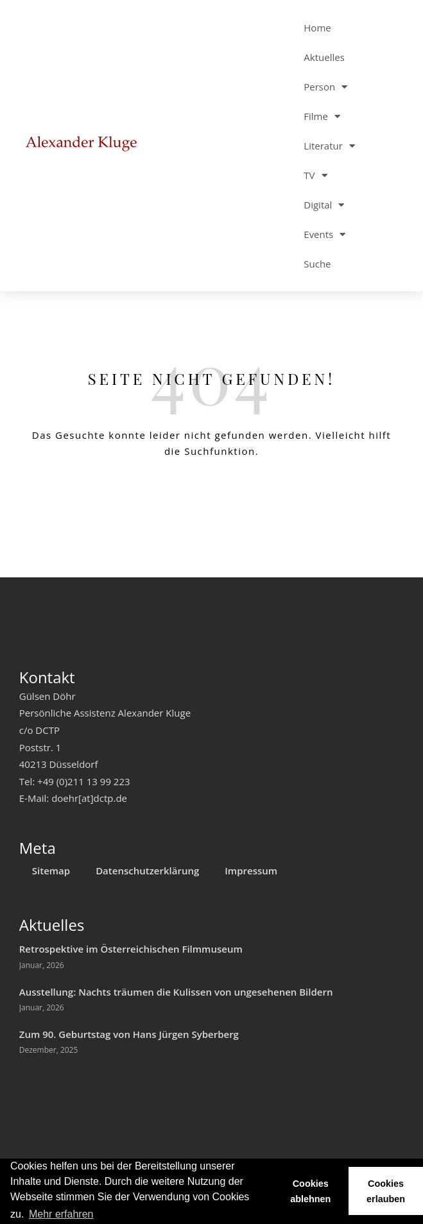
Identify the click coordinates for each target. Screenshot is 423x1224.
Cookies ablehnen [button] (310, 1191)
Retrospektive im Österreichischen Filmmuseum (131, 948)
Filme (322, 116)
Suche (317, 263)
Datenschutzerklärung (147, 870)
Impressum (251, 870)
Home (317, 27)
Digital (324, 205)
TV (315, 175)
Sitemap (51, 870)
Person (325, 87)
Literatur (329, 146)
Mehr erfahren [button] (61, 1214)
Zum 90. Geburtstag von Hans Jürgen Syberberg (129, 1034)
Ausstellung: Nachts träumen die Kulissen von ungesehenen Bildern (176, 991)
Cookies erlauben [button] (386, 1191)
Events (324, 234)
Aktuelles (324, 57)
